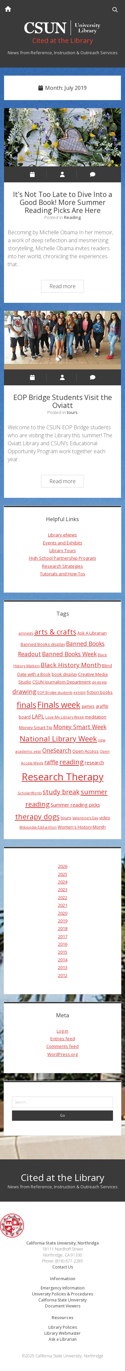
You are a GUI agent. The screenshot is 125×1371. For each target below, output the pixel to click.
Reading (72, 217)
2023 (62, 889)
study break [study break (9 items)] (61, 791)
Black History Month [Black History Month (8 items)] (71, 665)
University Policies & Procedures (62, 1294)
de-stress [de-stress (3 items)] (99, 682)
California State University (62, 1300)
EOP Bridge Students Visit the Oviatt (62, 340)
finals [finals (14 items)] (26, 704)
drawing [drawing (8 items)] (24, 691)
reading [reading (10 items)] (71, 761)
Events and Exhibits (62, 543)
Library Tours (62, 550)
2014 (62, 960)
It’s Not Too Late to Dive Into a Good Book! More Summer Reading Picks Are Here (62, 137)
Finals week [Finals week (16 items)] (58, 704)
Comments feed (62, 1046)
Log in (62, 1031)
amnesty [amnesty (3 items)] (26, 633)
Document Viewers (62, 1306)
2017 (62, 936)
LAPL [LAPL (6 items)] (38, 716)
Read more (66, 287)
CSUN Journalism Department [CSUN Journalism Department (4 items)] (61, 682)
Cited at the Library (62, 1177)
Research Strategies (62, 566)
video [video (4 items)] (104, 818)
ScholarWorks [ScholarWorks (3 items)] (30, 793)
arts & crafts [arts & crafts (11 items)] (55, 632)
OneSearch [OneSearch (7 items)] (56, 750)
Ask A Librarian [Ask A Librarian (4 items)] (92, 633)
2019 (62, 921)
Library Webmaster (62, 1333)
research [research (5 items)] (94, 762)
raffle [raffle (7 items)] (51, 762)
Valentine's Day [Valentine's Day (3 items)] (85, 818)
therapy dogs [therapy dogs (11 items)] (37, 816)
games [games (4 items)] (88, 706)
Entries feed (62, 1039)
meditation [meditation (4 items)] (95, 717)
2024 (62, 882)
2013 (62, 967)
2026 (62, 866)
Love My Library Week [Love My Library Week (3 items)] (64, 717)
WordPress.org (62, 1054)
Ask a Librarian (63, 1339)
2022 (62, 897)
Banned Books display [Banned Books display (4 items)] (43, 644)
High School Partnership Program (62, 558)
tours (72, 412)
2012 (62, 975)
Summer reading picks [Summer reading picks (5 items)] (75, 804)
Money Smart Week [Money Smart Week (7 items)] (79, 727)
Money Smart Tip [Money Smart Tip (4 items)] (35, 727)
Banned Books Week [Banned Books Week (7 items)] (69, 654)
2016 (62, 944)
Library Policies (62, 1327)
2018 (62, 928)
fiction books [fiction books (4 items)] (100, 692)
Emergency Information (63, 1288)
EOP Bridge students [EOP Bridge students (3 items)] (54, 692)
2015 (62, 952)
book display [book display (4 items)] (64, 674)
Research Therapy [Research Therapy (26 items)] (63, 776)
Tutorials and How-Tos (62, 574)
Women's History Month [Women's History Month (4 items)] (82, 827)
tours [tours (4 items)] (66, 818)
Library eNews (62, 535)
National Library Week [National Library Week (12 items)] (58, 738)
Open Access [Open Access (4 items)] (85, 751)
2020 (62, 913)
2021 (62, 905)
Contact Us (62, 1267)
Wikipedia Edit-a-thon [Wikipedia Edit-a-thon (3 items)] (38, 827)
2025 (62, 874)
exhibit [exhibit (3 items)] (79, 692)
